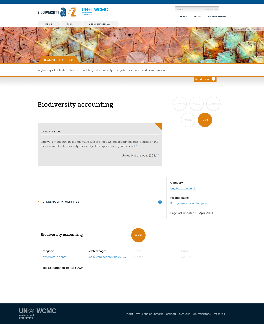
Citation (171, 314)
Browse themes (217, 16)
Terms (70, 23)
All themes (208, 9)
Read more (202, 79)
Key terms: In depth (183, 188)
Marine (188, 120)
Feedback (219, 314)
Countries (213, 103)
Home (183, 16)
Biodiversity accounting (101, 23)
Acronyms (179, 103)
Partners (184, 314)
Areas (196, 103)
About (197, 16)
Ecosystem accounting (189, 203)
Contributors (201, 314)
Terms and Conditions (149, 314)
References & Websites (60, 201)
